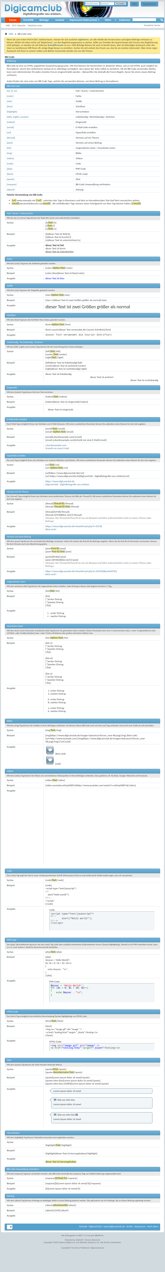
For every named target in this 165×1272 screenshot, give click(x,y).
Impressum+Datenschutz (83, 20)
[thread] (11, 137)
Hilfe (134, 4)
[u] (15, 90)
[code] (10, 163)
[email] (10, 127)
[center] (24, 116)
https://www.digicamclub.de (59, 481)
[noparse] (12, 184)
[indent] (11, 122)
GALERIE (28, 20)
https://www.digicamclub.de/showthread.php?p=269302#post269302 (81, 571)
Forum (12, 20)
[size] (9, 101)
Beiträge (44, 20)
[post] (10, 142)
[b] (8, 90)
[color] (10, 96)
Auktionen (124, 20)
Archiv (129, 1226)
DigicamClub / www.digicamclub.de (107, 1226)
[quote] (10, 179)
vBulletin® (80, 1240)
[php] (9, 168)
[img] (9, 153)
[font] (10, 106)
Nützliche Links (35, 25)
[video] (10, 158)
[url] (9, 132)
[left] (9, 116)
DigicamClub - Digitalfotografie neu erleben (67, 484)
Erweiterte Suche (152, 25)
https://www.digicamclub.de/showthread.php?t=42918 (73, 526)
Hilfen (108, 20)
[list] (9, 147)
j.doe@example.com (56, 445)
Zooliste (59, 20)
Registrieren (149, 4)
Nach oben (152, 1226)
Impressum (140, 1226)
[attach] (11, 189)
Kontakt (83, 1226)
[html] (10, 173)
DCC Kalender (19, 25)
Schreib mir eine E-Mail (57, 448)
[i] (12, 90)
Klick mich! (50, 529)
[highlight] (12, 111)
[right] (16, 116)
